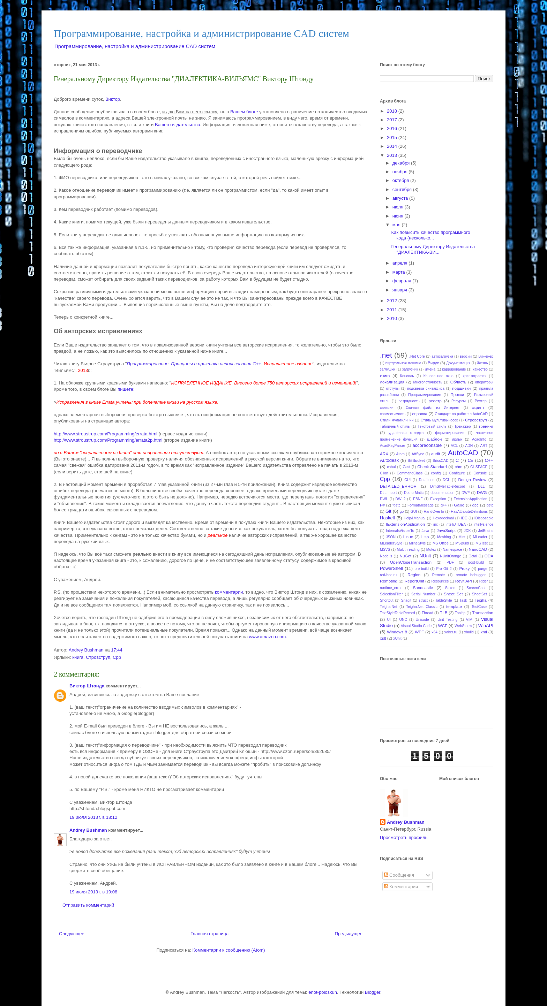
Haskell (387, 517)
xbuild (469, 632)
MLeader (480, 537)
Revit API (463, 581)
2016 (392, 128)
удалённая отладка (406, 433)
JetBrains (485, 531)
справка (419, 413)
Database (426, 480)
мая (397, 224)
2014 (392, 146)
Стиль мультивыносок (439, 420)
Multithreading (408, 549)
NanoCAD (478, 549)
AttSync (418, 454)
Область (458, 382)
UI (389, 620)
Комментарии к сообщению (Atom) (229, 950)
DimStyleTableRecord (447, 486)
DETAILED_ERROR (398, 486)
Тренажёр (462, 426)
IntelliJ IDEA (455, 524)
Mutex (431, 549)
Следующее (71, 933)
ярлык (457, 439)
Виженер (485, 356)
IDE (464, 518)
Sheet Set (453, 594)
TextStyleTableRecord (397, 613)
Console (480, 473)
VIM (469, 620)
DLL (481, 486)
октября (401, 180)
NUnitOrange (450, 556)
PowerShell (391, 568)
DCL (446, 480)
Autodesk (389, 460)
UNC (403, 620)
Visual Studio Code (416, 626)
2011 (392, 309)
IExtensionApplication (405, 524)
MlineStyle (417, 543)
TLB (443, 612)
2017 (392, 119)
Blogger (372, 992)
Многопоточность (427, 382)
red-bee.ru (388, 575)
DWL (384, 499)
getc (489, 505)
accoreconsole (427, 445)
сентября (402, 189)
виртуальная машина (403, 363)
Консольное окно (439, 376)
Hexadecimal (443, 518)
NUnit (425, 555)
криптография (475, 376)
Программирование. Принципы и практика (173, 363)
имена (430, 369)
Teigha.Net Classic (421, 607)
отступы (392, 388)
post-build (476, 562)
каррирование (454, 369)
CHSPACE (478, 467)
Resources (440, 581)
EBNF (418, 499)
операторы (484, 382)
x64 (434, 632)
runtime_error (391, 588)
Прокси (457, 394)
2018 (392, 111)
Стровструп (98, 657)
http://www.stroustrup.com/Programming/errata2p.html (108, 440)
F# (382, 505)
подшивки (461, 388)
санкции (387, 408)
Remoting (388, 581)
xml (484, 632)
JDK (467, 531)
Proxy (464, 568)
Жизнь (482, 363)
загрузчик (410, 369)
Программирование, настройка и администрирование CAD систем (201, 33)
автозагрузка (442, 356)
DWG (482, 492)
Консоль (407, 376)
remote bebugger (471, 575)
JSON (391, 537)
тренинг (486, 426)
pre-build (421, 569)
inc (435, 524)
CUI (407, 480)
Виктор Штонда (86, 685)
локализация (392, 382)
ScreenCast (475, 588)
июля (398, 206)
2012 (392, 300)
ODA (489, 556)
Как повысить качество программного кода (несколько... (430, 235)
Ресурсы (458, 401)
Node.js (386, 556)
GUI (414, 511)
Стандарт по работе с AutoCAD (461, 414)
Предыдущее (348, 933)
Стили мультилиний (396, 420)
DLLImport (388, 493)
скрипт (478, 407)
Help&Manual (414, 518)
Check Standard (432, 466)
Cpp (117, 657)
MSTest (481, 543)
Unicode (422, 620)
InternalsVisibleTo (400, 531)
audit (435, 453)
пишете (125, 389)
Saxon (450, 588)
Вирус (433, 362)
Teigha (480, 600)
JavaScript (446, 530)
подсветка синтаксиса (425, 388)
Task (463, 600)
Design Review (472, 479)
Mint (461, 537)
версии (466, 356)
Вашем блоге (244, 111)
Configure (457, 473)
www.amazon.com (267, 636)
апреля (400, 263)
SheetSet (479, 594)
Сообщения (399, 875)
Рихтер (481, 401)
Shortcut (387, 600)
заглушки (387, 369)
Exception (438, 499)
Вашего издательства (177, 124)
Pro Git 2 (443, 569)
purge (482, 569)
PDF (450, 562)
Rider (483, 581)
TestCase (479, 607)
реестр (434, 400)
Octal (473, 556)
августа (400, 198)
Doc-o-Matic (414, 493)
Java (425, 531)
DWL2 (401, 499)
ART (484, 446)
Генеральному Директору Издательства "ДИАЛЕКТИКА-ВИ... (433, 249)
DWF (466, 493)
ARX (384, 453)
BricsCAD (440, 461)
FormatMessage (420, 505)
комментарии (229, 592)
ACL (454, 446)
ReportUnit (414, 581)
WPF (419, 632)
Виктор (112, 99)
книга (77, 657)
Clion (384, 473)
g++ (444, 505)
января (400, 289)
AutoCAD (463, 453)
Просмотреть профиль (403, 837)
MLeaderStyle (391, 543)
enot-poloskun (322, 992)
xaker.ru (450, 632)
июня (398, 216)
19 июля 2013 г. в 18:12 (93, 817)
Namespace (452, 549)
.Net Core (417, 356)
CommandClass (409, 473)
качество (480, 369)
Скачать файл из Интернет (433, 408)
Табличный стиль (395, 426)
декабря (401, 163)
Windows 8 (397, 632)
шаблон (434, 439)
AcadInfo (479, 439)
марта (399, 272)
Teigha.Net (388, 607)
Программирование (424, 395)
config (436, 473)
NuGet (406, 556)
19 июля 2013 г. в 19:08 (93, 891)
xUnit (397, 638)
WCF (443, 625)
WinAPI (485, 625)
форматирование (449, 433)
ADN (469, 446)
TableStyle (443, 600)
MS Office (441, 543)
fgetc (396, 505)
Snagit (406, 600)
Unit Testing (447, 620)
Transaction (482, 612)
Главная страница (209, 933)
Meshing (444, 537)
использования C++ (240, 363)
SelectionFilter (391, 594)
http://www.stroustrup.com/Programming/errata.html (105, 433)
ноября (400, 171)
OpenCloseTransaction (411, 562)
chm (458, 466)
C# (470, 460)
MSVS (385, 549)
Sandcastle (423, 587)
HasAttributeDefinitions (469, 511)
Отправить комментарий (88, 905)
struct (423, 600)
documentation (442, 493)
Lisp (425, 536)
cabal (391, 467)
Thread (427, 613)
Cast (406, 467)
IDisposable (483, 518)
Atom (400, 454)
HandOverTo (434, 511)
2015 (392, 137)
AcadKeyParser (392, 446)
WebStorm (463, 626)
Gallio (459, 505)
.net (386, 355)
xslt (383, 638)
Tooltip (460, 613)
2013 (392, 155)
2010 (392, 318)
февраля (402, 280)
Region (413, 574)
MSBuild (462, 543)
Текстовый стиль (432, 426)
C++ (489, 460)
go (402, 511)
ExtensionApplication (470, 499)
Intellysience (483, 524)
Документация (458, 363)
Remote (438, 575)
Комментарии (401, 886)
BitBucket (416, 460)
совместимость (392, 414)
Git (388, 511)
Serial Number (423, 594)
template (454, 606)
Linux (408, 536)
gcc (475, 505)
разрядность (408, 401)
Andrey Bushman (88, 830)
